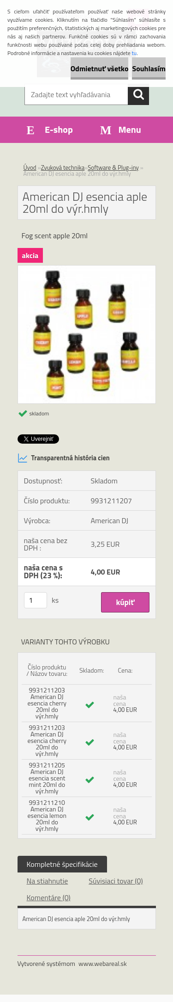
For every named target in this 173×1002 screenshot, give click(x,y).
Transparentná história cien (64, 458)
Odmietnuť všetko (100, 68)
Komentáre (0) (49, 897)
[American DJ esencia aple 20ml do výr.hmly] (86, 269)
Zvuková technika (63, 167)
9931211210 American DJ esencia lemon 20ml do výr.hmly (47, 815)
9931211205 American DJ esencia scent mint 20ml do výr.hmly (47, 778)
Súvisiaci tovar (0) (116, 880)
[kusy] (35, 600)
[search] (138, 94)
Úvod (30, 167)
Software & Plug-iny (113, 167)
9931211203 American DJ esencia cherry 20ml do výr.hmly (46, 703)
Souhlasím (149, 68)
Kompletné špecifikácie (62, 864)
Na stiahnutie (47, 880)
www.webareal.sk (102, 963)
